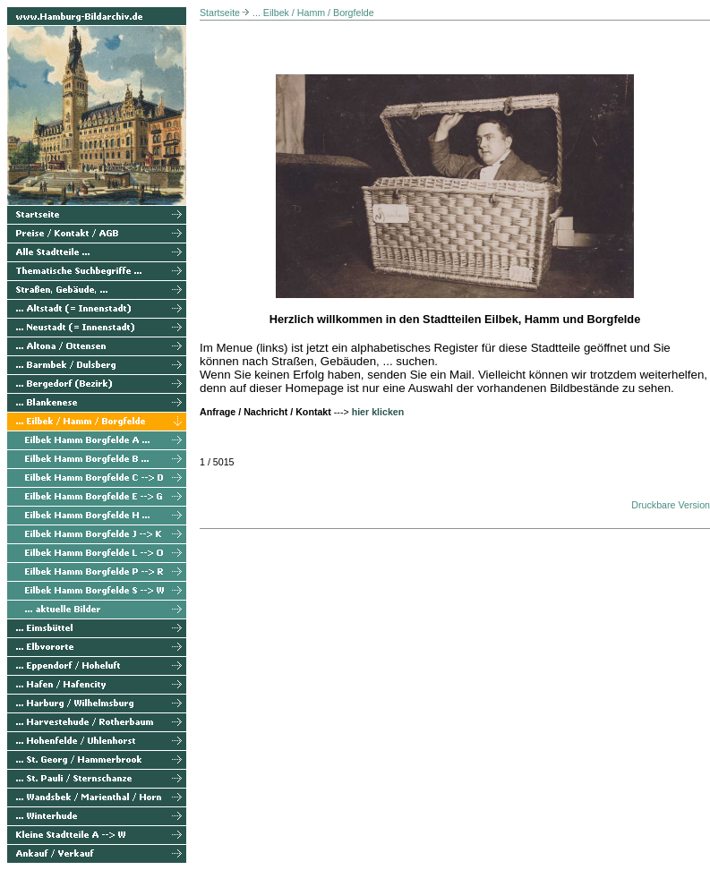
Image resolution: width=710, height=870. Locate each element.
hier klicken (378, 411)
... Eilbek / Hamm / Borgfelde (313, 12)
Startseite (220, 12)
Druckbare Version (670, 504)
